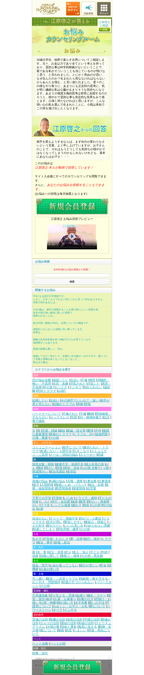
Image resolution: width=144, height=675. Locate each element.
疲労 (36, 484)
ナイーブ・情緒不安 (64, 518)
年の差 (48, 387)
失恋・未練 (60, 383)
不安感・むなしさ (56, 539)
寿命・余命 (72, 468)
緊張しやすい (73, 522)
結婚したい (40, 400)
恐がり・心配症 (91, 518)
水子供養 (81, 602)
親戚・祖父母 (76, 430)
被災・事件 (45, 542)
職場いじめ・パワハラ (71, 484)
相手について (72, 447)
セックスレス (59, 417)
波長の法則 (74, 619)
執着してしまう (44, 529)
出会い (75, 380)
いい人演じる (73, 525)
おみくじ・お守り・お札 (70, 606)
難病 (40, 468)
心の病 (96, 505)
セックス (60, 387)
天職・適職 (75, 481)
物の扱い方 (65, 602)
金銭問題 (101, 434)
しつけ (45, 501)
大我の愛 (53, 626)
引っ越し (38, 578)
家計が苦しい (89, 565)
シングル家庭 (61, 505)
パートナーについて (46, 413)
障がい (50, 468)
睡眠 (61, 630)
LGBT (62, 391)
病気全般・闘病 (43, 464)
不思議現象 (40, 595)
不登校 (57, 498)
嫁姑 (62, 430)
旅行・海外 (92, 539)
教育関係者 (63, 488)
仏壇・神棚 (48, 602)
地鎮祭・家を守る (92, 578)
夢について (97, 606)
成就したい (61, 380)
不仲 (98, 430)
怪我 (59, 468)
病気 (86, 505)
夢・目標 (76, 539)
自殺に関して (49, 555)
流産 (35, 555)
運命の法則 (68, 623)
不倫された (70, 413)
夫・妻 (41, 552)
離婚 (91, 413)
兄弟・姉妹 (49, 430)
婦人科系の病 (94, 464)
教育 (83, 501)
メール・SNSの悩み (64, 454)
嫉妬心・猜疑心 (95, 522)
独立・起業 (96, 484)
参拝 (49, 599)
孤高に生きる (87, 626)
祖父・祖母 (56, 552)
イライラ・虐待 (86, 498)
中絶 (105, 552)
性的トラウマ (46, 391)
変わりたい (54, 525)
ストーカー (88, 454)
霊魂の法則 (40, 619)
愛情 (90, 430)
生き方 (37, 539)
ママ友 (45, 505)
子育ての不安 (41, 498)
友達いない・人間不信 (56, 451)
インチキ (70, 610)
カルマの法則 (49, 623)
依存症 (71, 471)
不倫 (84, 380)
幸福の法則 (86, 623)
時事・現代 (40, 653)
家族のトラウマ (61, 434)
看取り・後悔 (70, 555)
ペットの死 (58, 643)
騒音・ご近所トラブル (62, 578)
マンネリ (75, 387)
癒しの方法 (97, 602)
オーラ (57, 610)
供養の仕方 (86, 599)
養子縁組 (38, 421)
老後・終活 (62, 542)
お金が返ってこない (64, 565)
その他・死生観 (92, 555)
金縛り (81, 595)
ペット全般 (40, 643)
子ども (95, 552)
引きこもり (81, 451)
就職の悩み (40, 481)
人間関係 (47, 484)
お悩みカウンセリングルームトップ (55, 658)
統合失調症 (57, 471)
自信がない (40, 518)
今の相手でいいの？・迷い (80, 400)
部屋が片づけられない (78, 582)
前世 (69, 630)
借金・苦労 (40, 565)
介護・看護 (40, 437)
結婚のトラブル (64, 404)
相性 (92, 380)
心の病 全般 (89, 468)
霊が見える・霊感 (62, 595)
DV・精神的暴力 (90, 417)
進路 (75, 501)
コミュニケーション (46, 447)
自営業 (91, 488)
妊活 (106, 417)
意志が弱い (54, 522)
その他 (54, 437)
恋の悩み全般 (41, 380)
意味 (88, 404)
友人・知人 (81, 552)
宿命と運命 (69, 626)
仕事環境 (104, 481)
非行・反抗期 (61, 501)
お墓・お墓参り (65, 599)
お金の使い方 (49, 569)
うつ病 (104, 468)
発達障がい (40, 471)
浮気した (93, 383)
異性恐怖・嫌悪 (68, 529)
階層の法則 (57, 619)
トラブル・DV (84, 434)
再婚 (80, 404)
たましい (80, 630)
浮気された (78, 383)
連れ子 (77, 505)
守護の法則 (92, 619)
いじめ (68, 498)
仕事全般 (90, 481)
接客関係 (79, 488)
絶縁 (100, 454)
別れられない (92, 387)
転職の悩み (57, 481)
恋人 (68, 552)
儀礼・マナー (96, 595)
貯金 (103, 565)
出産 (40, 508)
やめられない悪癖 (97, 525)
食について (48, 630)
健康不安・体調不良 (70, 464)
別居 (74, 417)
